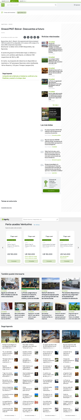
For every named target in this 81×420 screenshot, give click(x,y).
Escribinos (52, 119)
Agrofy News (4, 24)
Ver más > (56, 105)
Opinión (11, 24)
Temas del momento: (8, 12)
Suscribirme (51, 190)
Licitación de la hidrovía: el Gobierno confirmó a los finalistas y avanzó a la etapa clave (19, 77)
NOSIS (3, 32)
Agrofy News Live (22, 12)
